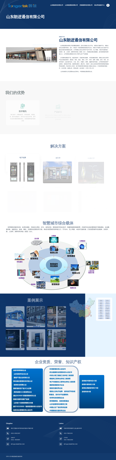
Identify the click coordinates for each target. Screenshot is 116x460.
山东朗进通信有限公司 (71, 5)
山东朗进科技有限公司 (56, 5)
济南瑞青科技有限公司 (86, 5)
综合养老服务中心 (99, 5)
